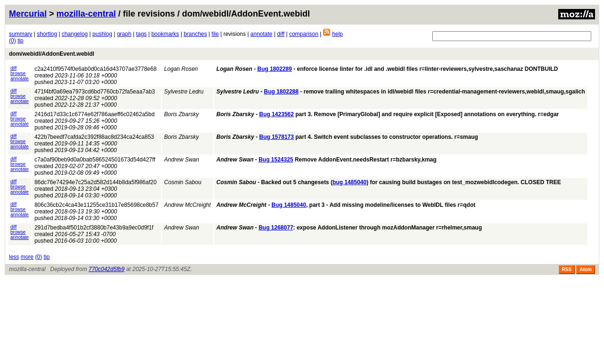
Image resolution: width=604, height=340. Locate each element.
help (337, 34)
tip (20, 40)
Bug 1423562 (276, 114)
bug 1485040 (350, 182)
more (27, 257)
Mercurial (28, 13)
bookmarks (165, 34)
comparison (304, 34)
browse (17, 73)
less (14, 257)
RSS (567, 269)
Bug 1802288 (281, 91)
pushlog (102, 34)
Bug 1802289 (274, 69)
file (214, 34)
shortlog (47, 34)
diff (281, 34)
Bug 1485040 (288, 205)
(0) (12, 40)
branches (195, 34)
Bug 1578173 (276, 137)
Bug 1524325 (276, 159)
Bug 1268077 (276, 227)
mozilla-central (86, 13)
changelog (75, 34)
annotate (262, 34)
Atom (585, 269)
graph (124, 34)
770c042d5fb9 (107, 269)
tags (141, 34)
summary (20, 34)
